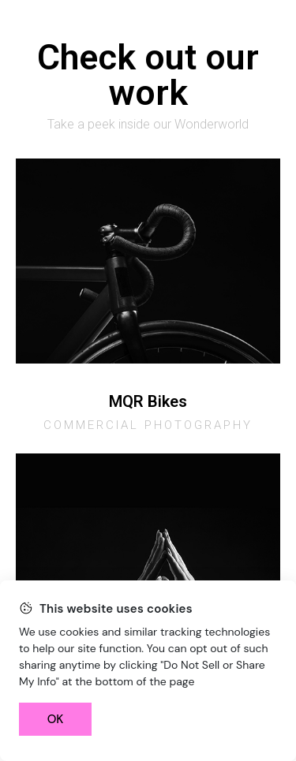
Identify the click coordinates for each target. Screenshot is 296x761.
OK (55, 719)
